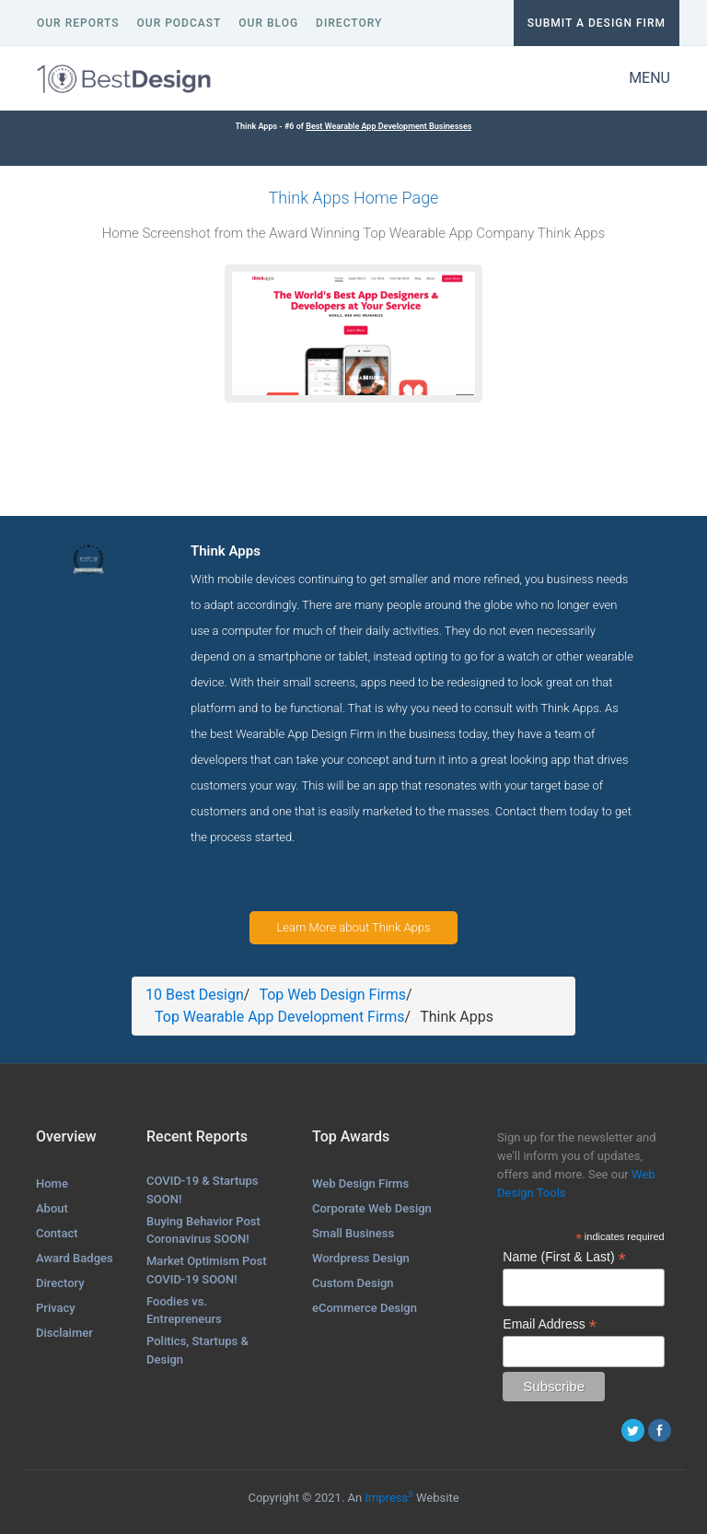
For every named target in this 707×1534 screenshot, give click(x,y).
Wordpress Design (361, 1258)
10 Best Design (194, 994)
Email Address (550, 1324)
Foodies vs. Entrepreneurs (184, 1310)
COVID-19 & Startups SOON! (202, 1190)
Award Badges (74, 1258)
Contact (57, 1233)
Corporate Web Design (372, 1208)
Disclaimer (64, 1333)
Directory (60, 1283)
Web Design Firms (360, 1183)
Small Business (353, 1233)
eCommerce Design (364, 1308)
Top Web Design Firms (332, 994)
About (52, 1208)
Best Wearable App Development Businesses (388, 126)
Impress (388, 1498)
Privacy (55, 1308)
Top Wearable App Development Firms (280, 1016)
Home (52, 1183)
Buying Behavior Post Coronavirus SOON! (203, 1230)
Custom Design (353, 1283)
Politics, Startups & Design (197, 1350)
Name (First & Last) (564, 1257)
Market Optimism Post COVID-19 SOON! (206, 1270)
